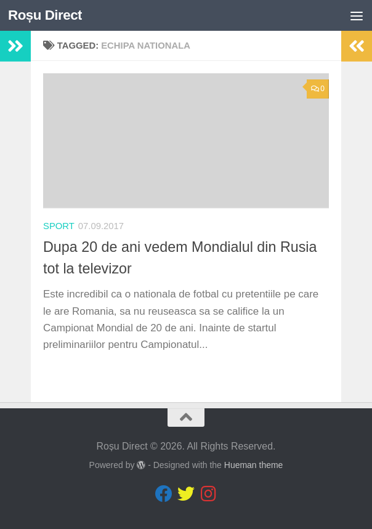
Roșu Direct (45, 15)
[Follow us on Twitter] (186, 494)
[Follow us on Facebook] (163, 494)
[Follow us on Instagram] (208, 494)
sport (59, 226)
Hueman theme (253, 465)
